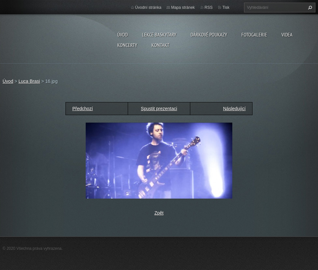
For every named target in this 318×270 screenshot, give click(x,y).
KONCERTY (127, 45)
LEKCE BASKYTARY (159, 34)
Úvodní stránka (148, 7)
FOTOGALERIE (254, 34)
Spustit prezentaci (159, 108)
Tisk (225, 7)
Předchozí (82, 108)
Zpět (159, 213)
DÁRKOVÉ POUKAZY (209, 34)
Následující (234, 108)
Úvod (122, 34)
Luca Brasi (29, 81)
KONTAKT (160, 45)
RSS (209, 7)
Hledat (309, 7)
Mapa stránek (183, 7)
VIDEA (287, 34)
